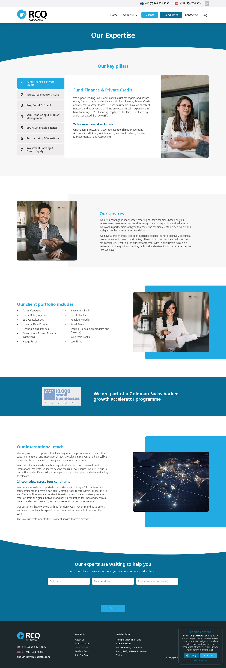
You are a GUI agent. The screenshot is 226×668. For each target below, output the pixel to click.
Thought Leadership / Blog (128, 640)
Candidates (171, 15)
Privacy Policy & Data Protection (131, 651)
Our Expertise (81, 647)
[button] (130, 15)
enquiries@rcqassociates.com (33, 657)
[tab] (40, 83)
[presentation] (113, 595)
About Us (79, 640)
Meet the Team (82, 643)
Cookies (119, 655)
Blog (204, 15)
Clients (150, 15)
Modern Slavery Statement (129, 647)
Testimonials (81, 651)
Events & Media (123, 643)
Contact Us (191, 15)
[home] (32, 15)
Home (114, 15)
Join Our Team (82, 655)
